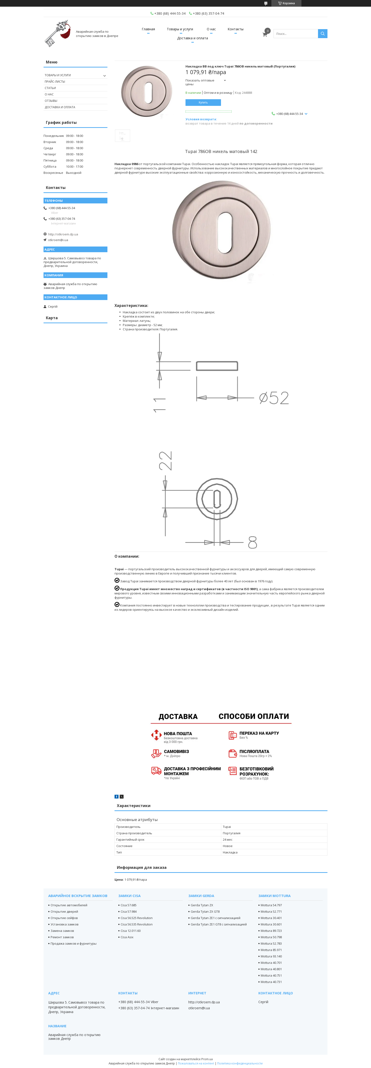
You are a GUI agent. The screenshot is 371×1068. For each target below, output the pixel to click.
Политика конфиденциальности (240, 1063)
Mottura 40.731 (271, 982)
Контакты (235, 29)
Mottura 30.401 (271, 918)
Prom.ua (207, 1059)
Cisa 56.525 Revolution (137, 918)
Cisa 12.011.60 (131, 931)
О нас (211, 29)
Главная (148, 29)
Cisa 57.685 (129, 905)
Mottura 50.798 (271, 937)
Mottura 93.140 (271, 956)
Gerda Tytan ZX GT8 (205, 911)
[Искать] (322, 33)
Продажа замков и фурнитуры (74, 943)
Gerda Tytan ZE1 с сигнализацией (215, 918)
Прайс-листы (55, 82)
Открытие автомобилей (69, 905)
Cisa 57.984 (129, 911)
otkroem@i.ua (58, 240)
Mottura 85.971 (271, 950)
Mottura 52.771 (271, 911)
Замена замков (62, 931)
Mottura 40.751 (271, 975)
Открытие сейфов (64, 918)
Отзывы (51, 101)
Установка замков (65, 924)
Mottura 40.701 (271, 962)
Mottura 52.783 (271, 943)
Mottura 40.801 (271, 969)
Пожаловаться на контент (196, 1063)
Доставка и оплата (192, 38)
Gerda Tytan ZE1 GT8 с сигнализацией (219, 924)
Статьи (50, 88)
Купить (203, 102)
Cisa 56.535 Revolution (137, 924)
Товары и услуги (180, 29)
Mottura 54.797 (271, 905)
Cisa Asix (127, 937)
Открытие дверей (64, 911)
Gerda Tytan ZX (202, 905)
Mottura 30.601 (271, 924)
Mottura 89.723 (271, 931)
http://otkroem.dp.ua (63, 234)
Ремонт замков (62, 937)
